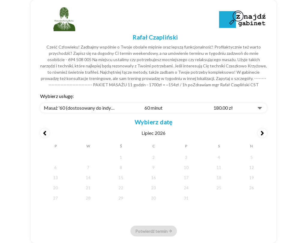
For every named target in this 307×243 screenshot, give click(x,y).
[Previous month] (44, 133)
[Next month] (262, 133)
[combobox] (153, 108)
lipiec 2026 (153, 133)
